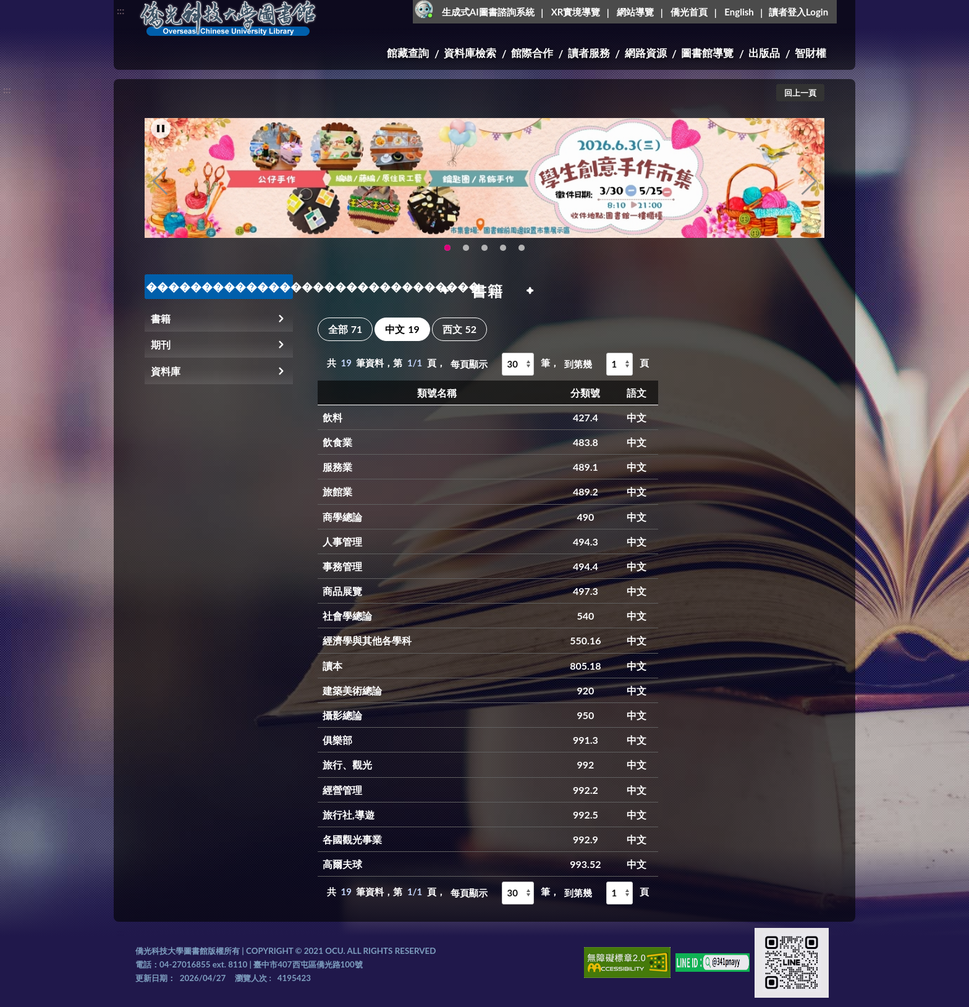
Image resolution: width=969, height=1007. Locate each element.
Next (809, 184)
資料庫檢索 (470, 52)
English (738, 11)
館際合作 (532, 52)
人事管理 (342, 541)
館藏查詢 (408, 52)
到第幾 (578, 363)
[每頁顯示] (518, 364)
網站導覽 (635, 11)
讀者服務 (589, 52)
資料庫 (165, 371)
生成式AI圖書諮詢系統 (488, 11)
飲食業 (337, 442)
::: (120, 10)
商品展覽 (342, 591)
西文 (459, 329)
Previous (160, 184)
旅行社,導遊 (348, 814)
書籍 (161, 318)
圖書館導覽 (707, 52)
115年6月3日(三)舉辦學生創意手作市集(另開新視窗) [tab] (447, 251)
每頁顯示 (469, 363)
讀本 (332, 666)
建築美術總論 (352, 690)
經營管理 (342, 790)
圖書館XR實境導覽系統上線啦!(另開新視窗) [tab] (484, 251)
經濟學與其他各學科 (367, 640)
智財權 (810, 52)
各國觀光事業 (352, 839)
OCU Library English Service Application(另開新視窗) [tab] (466, 251)
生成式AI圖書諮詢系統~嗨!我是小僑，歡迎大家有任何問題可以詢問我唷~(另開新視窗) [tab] (521, 251)
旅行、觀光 (347, 764)
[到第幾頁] (619, 364)
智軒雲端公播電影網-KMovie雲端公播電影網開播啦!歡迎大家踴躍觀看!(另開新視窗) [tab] (503, 251)
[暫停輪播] (161, 132)
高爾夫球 (342, 864)
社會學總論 (347, 615)
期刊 (161, 344)
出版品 (764, 52)
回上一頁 (800, 93)
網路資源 (646, 52)
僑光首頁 (689, 11)
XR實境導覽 (576, 11)
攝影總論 (342, 715)
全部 (345, 329)
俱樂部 (337, 740)
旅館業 (337, 491)
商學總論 (342, 517)
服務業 (337, 467)
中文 (402, 329)
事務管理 (342, 566)
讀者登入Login (798, 11)
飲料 (332, 417)
